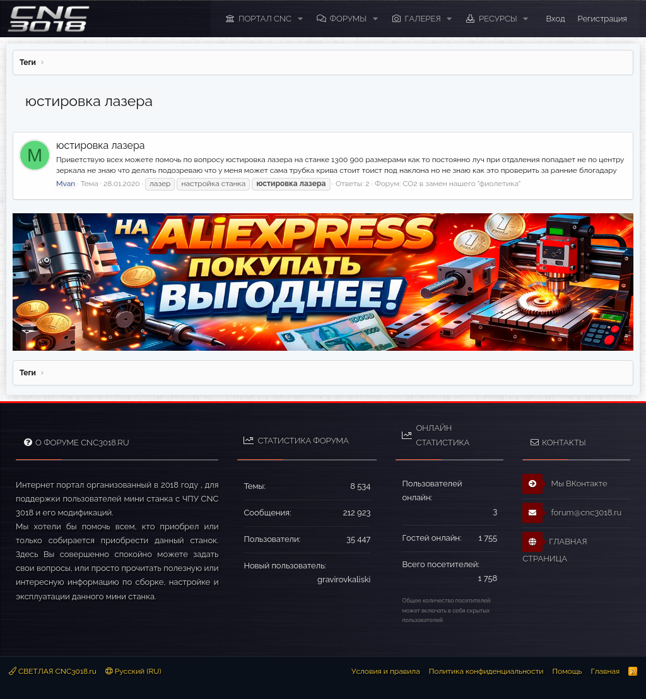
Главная (605, 671)
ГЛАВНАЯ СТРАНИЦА (554, 547)
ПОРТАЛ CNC (264, 18)
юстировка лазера (100, 145)
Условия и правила (385, 671)
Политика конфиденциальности (486, 671)
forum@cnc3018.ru (571, 513)
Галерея (423, 18)
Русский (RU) (133, 671)
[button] (300, 19)
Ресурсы (498, 18)
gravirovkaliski (343, 579)
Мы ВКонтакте (565, 484)
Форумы (348, 18)
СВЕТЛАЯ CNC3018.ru (53, 671)
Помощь (567, 671)
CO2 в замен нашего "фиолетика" (461, 183)
